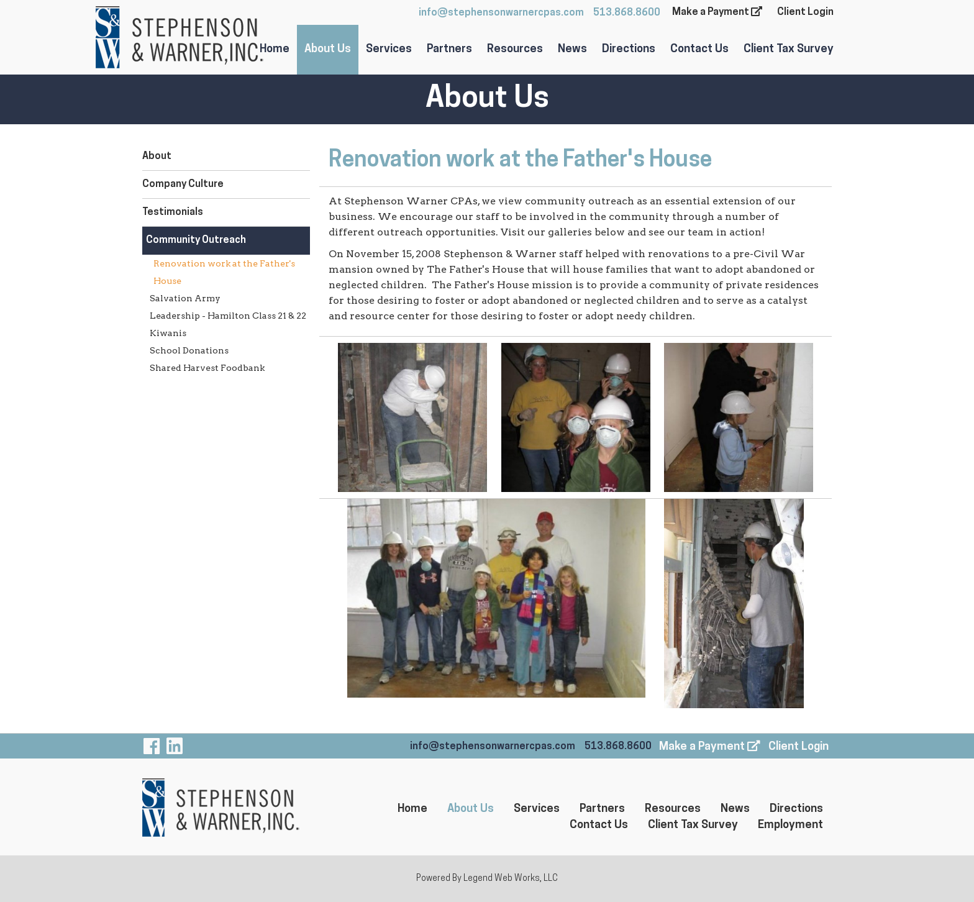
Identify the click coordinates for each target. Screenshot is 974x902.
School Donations (189, 350)
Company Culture (183, 184)
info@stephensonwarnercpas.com (501, 13)
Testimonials (172, 212)
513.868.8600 (626, 13)
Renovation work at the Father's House (224, 272)
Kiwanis (168, 333)
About (156, 157)
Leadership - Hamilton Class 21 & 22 (228, 316)
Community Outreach (196, 240)
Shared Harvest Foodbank (207, 368)
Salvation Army (185, 298)
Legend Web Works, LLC (510, 878)
